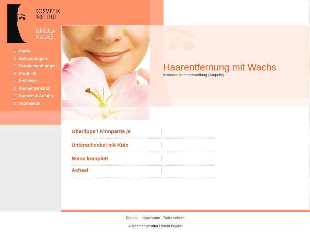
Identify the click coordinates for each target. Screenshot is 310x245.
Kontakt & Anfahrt (33, 96)
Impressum (27, 103)
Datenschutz (173, 218)
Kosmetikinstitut (32, 88)
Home (22, 51)
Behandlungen (30, 58)
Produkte (25, 73)
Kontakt (132, 218)
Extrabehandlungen (35, 66)
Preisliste (25, 81)
